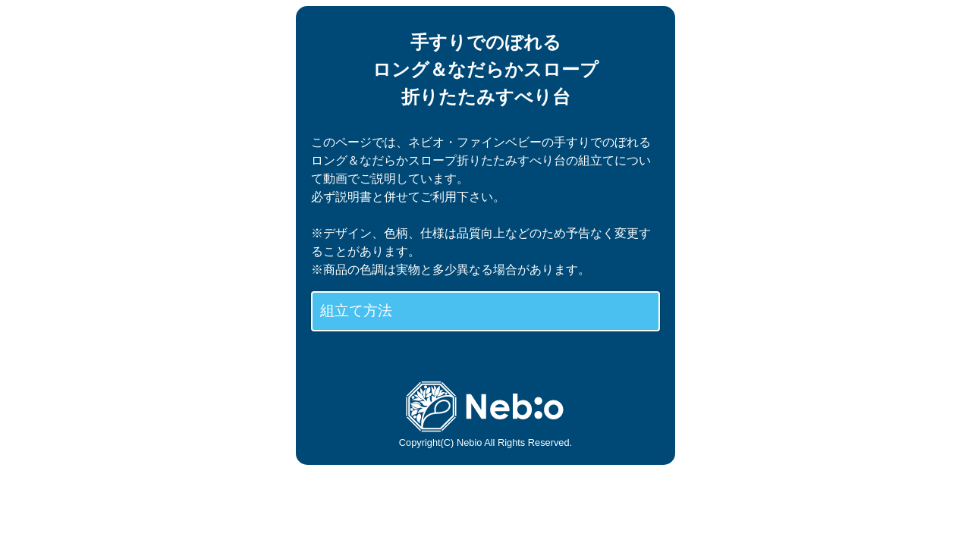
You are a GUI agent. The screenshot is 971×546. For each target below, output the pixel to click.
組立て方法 (356, 310)
